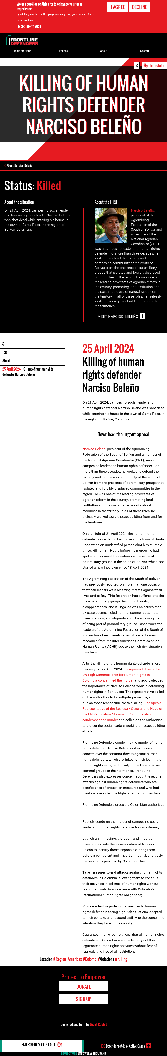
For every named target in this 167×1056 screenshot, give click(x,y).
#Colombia (91, 960)
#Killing (121, 960)
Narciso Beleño (142, 211)
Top (4, 352)
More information (29, 26)
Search (144, 50)
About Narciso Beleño (20, 166)
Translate (157, 65)
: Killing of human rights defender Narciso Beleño (27, 372)
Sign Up (83, 999)
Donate (63, 50)
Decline (139, 6)
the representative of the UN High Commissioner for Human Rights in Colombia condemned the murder (121, 675)
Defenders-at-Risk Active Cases (122, 1046)
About (6, 361)
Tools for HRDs (22, 50)
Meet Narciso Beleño (117, 317)
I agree (118, 6)
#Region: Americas (67, 960)
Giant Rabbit (98, 1025)
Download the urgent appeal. (123, 434)
